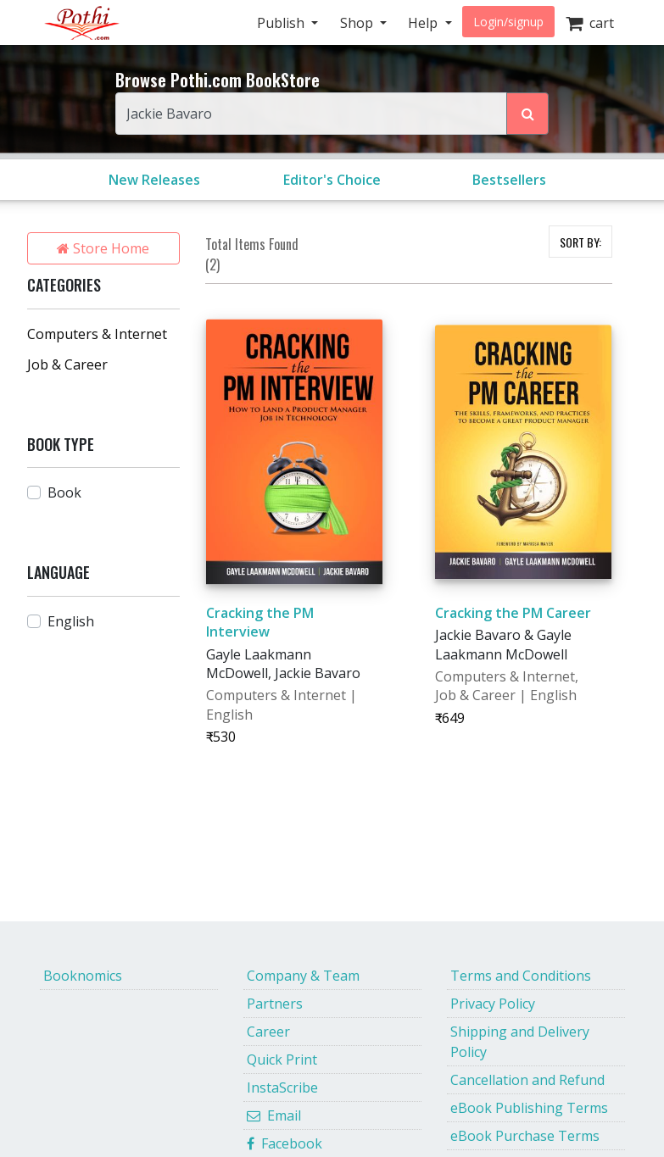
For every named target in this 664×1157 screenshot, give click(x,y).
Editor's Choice (332, 179)
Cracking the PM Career (513, 613)
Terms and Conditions (520, 975)
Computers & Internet (97, 334)
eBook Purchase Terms (525, 1135)
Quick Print (282, 1059)
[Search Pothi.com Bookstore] (527, 113)
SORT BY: (580, 242)
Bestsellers (509, 179)
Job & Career (67, 364)
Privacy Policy (492, 1003)
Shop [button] (358, 23)
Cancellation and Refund (527, 1080)
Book (64, 492)
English (70, 621)
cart (590, 23)
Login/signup (508, 22)
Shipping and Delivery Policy (519, 1041)
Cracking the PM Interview (260, 622)
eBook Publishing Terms (529, 1108)
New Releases (154, 179)
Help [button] (424, 23)
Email (274, 1115)
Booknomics (82, 975)
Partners (275, 1003)
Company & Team (303, 975)
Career (268, 1031)
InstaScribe (282, 1087)
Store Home (103, 248)
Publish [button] (282, 23)
